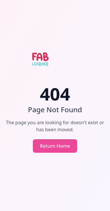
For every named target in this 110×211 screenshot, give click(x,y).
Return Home (55, 146)
